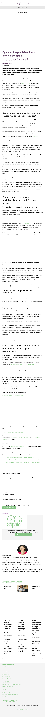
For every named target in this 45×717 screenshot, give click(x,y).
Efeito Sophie (5, 674)
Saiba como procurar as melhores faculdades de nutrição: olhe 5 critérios (23, 462)
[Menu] (22, 7)
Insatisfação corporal (7, 687)
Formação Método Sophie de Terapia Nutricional (22, 364)
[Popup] (1, 3)
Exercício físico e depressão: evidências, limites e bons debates (8, 627)
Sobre (22, 711)
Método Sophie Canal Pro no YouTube (19, 437)
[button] (43, 3)
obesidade (35, 136)
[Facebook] (3, 666)
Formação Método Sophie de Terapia (11, 684)
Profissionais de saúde (22, 12)
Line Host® (22, 713)
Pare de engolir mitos (7, 697)
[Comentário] (22, 485)
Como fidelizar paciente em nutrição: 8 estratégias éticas (20, 457)
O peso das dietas (6, 692)
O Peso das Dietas (13, 368)
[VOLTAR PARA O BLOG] (22, 465)
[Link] (22, 3)
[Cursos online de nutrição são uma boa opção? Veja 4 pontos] (22, 585)
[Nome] (22, 492)
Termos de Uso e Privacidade (22, 709)
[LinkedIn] (6, 666)
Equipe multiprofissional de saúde (18, 446)
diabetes (27, 223)
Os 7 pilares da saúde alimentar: (10, 695)
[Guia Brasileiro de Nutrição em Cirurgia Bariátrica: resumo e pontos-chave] (37, 585)
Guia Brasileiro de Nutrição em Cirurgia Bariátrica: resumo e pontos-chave (36, 628)
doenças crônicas (25, 83)
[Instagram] (8, 666)
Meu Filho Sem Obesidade (8, 679)
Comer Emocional (6, 676)
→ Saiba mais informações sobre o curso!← (13, 432)
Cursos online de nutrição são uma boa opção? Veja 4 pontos (22, 627)
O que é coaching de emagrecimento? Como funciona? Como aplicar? (23, 460)
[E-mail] (22, 497)
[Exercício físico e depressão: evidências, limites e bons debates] (8, 585)
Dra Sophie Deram (6, 556)
